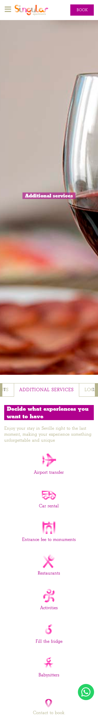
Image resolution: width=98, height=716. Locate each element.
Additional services (46, 390)
